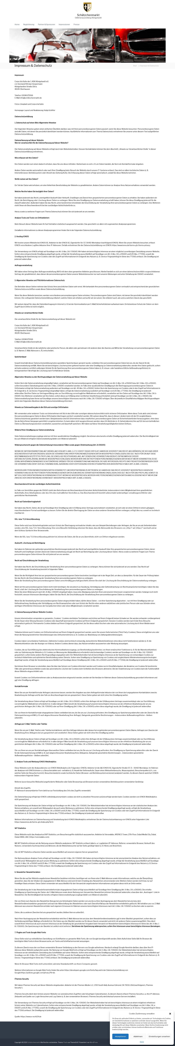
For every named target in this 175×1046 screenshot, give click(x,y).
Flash (65, 1042)
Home (142, 1042)
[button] (170, 1013)
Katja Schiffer (49, 110)
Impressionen (64, 24)
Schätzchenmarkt (88, 15)
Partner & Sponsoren (46, 24)
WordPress (94, 1042)
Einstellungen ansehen (159, 1036)
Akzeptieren (120, 1036)
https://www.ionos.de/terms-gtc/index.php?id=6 (34, 822)
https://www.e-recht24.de (31, 1017)
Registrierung (28, 24)
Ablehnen (137, 1036)
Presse (76, 24)
